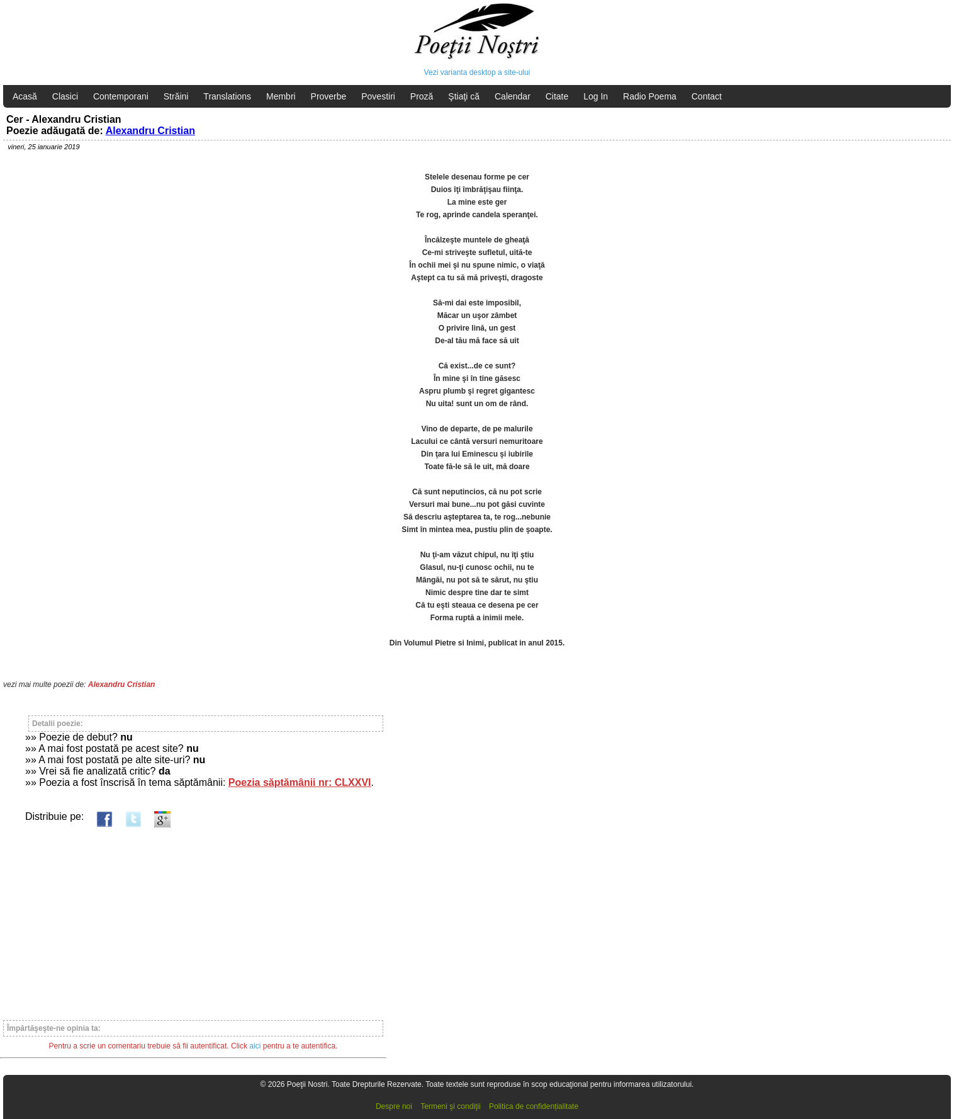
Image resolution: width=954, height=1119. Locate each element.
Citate (557, 96)
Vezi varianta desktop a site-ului (477, 72)
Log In (595, 96)
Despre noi (394, 1106)
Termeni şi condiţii (450, 1106)
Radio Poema (649, 96)
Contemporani (121, 96)
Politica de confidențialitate (533, 1106)
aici (255, 1046)
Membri (281, 96)
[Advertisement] (193, 918)
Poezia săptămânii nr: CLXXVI (299, 782)
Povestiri (378, 96)
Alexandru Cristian (150, 130)
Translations (227, 96)
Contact (707, 96)
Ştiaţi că (464, 96)
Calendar (512, 96)
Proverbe (329, 96)
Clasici (65, 96)
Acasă (25, 96)
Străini (176, 96)
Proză (422, 96)
